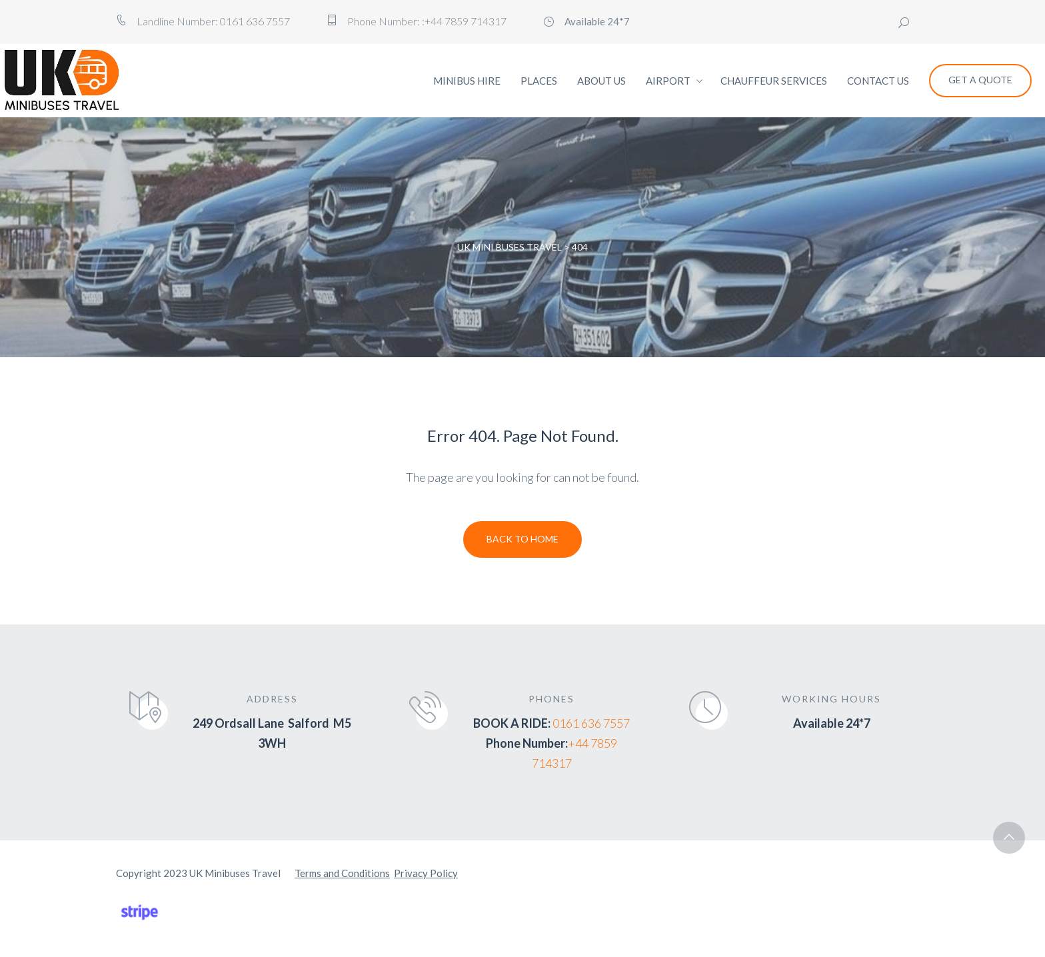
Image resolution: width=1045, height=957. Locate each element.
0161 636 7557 (591, 723)
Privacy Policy (426, 873)
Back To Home (522, 538)
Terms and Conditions (342, 873)
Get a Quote (980, 79)
